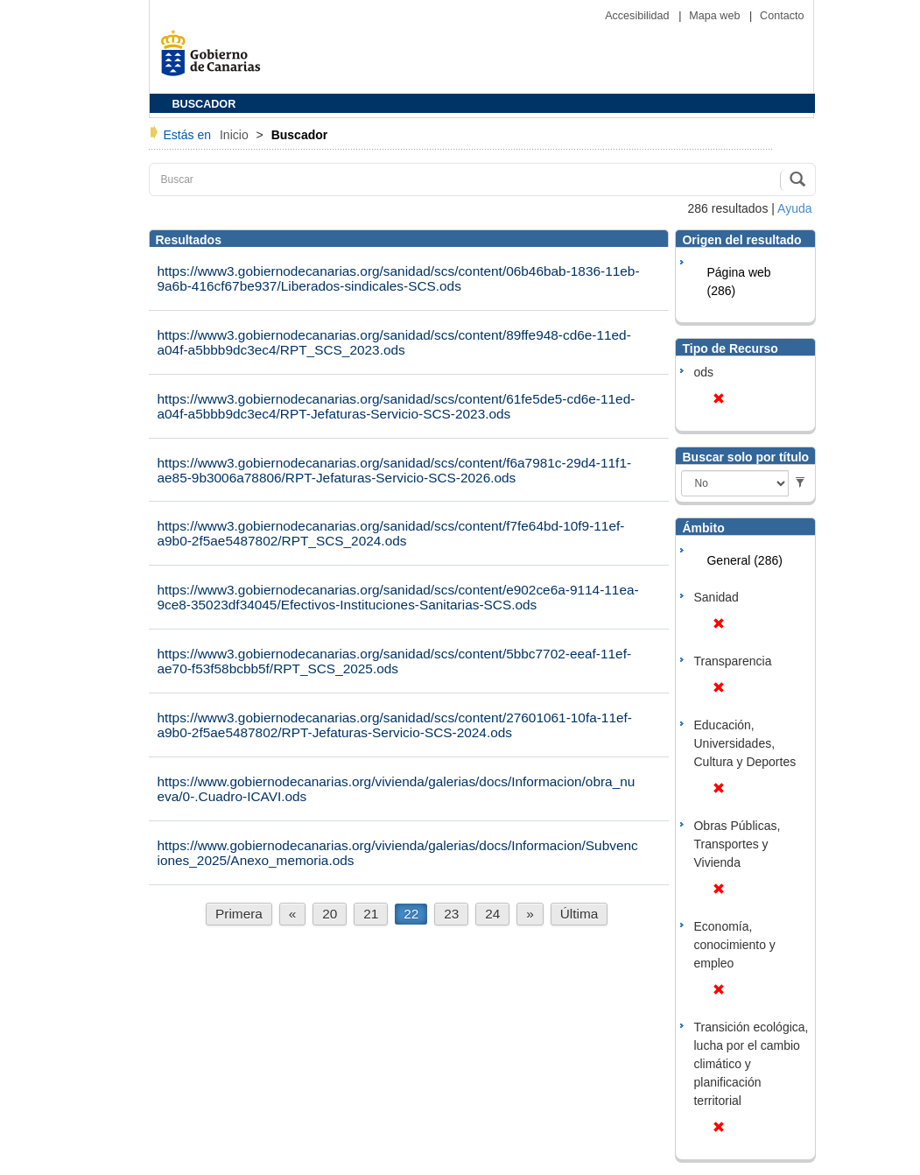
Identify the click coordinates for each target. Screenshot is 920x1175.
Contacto (782, 16)
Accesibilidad (638, 16)
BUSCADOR (204, 104)
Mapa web (716, 16)
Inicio (236, 135)
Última (579, 913)
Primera (239, 913)
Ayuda (794, 208)
